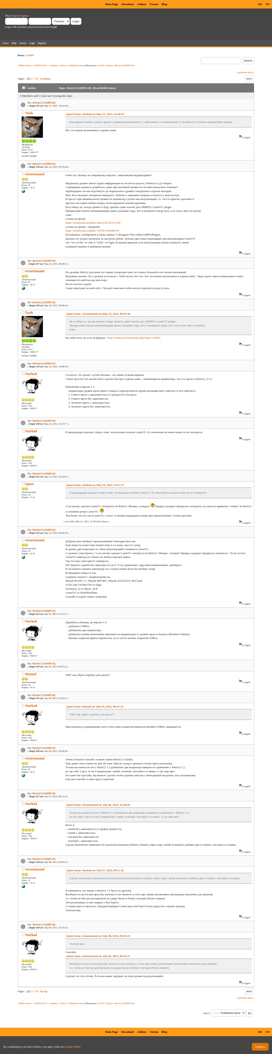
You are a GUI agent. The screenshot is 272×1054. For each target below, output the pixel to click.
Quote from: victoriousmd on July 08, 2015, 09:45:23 (98, 936)
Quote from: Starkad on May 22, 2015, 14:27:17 (95, 485)
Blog (164, 4)
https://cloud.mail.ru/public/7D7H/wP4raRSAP (92, 230)
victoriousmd (34, 174)
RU (260, 4)
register (24, 15)
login (15, 15)
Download (127, 4)
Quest (29, 484)
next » (251, 72)
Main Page (111, 4)
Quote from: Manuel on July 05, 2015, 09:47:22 (94, 706)
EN (268, 4)
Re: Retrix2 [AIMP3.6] (41, 102)
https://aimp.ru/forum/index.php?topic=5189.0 (134, 337)
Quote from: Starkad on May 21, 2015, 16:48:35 (95, 114)
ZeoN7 (101, 65)
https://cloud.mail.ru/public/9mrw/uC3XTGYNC (93, 222)
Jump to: (207, 1013)
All (36, 78)
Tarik (108, 65)
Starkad (31, 374)
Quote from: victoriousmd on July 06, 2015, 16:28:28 (98, 804)
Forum (154, 4)
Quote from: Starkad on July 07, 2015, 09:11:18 (95, 870)
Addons (141, 4)
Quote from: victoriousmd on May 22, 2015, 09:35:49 (98, 313)
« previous (242, 72)
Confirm (260, 1046)
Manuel (30, 674)
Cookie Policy (73, 1046)
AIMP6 (30, 55)
